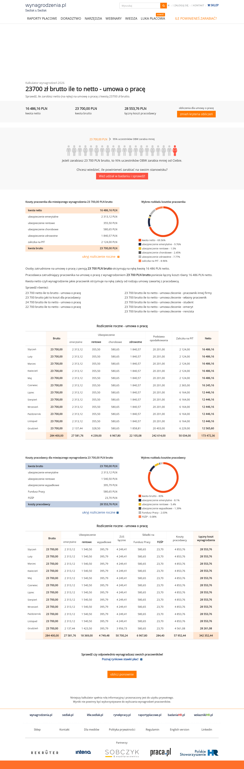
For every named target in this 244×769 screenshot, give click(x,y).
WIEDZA (131, 18)
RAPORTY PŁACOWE (42, 18)
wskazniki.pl (203, 715)
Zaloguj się (180, 5)
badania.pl (176, 715)
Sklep (213, 5)
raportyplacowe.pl (149, 715)
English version (179, 729)
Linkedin (206, 729)
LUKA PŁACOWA (153, 18)
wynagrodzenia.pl (41, 715)
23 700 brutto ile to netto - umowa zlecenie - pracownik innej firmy (168, 293)
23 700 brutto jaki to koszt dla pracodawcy (53, 297)
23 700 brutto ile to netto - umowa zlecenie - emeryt (159, 307)
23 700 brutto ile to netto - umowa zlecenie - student (159, 302)
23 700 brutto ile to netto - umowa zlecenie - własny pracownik (166, 297)
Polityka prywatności (122, 729)
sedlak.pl (67, 715)
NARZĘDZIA (93, 18)
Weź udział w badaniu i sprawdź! (122, 176)
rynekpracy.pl (122, 715)
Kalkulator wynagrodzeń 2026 (45, 83)
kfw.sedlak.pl (95, 715)
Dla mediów (91, 729)
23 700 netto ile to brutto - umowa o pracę (53, 293)
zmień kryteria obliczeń (196, 114)
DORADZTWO (71, 18)
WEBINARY (114, 18)
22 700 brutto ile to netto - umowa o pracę (53, 307)
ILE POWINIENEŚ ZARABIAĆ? (196, 18)
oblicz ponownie (122, 674)
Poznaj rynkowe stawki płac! (120, 659)
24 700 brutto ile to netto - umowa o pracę (53, 302)
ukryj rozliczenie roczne (98, 256)
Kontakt (198, 5)
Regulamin (152, 729)
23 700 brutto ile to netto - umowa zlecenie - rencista (159, 311)
